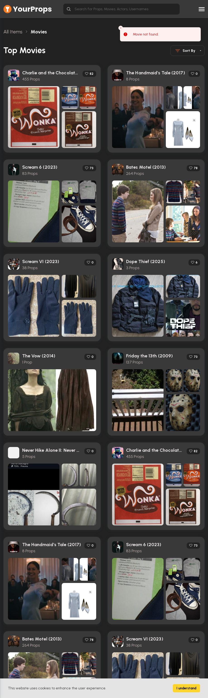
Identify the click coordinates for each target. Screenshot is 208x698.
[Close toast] (120, 28)
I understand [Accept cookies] (186, 688)
